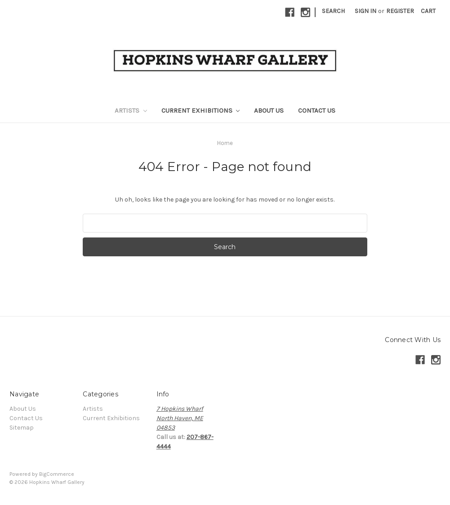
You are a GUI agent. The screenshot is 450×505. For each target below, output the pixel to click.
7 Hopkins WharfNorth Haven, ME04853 (179, 418)
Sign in (365, 11)
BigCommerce (56, 474)
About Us (269, 110)
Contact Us (316, 110)
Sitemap (21, 427)
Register (400, 11)
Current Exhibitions (200, 110)
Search (333, 11)
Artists (131, 110)
